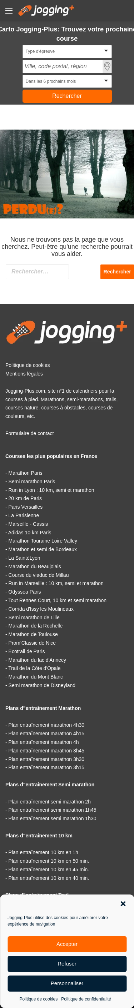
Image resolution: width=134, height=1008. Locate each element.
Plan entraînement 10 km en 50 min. (49, 861)
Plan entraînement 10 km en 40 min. (49, 878)
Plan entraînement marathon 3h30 (46, 759)
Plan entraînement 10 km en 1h (43, 852)
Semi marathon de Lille (34, 617)
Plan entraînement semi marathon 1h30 (52, 818)
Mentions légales (24, 374)
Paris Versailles (26, 507)
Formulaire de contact (29, 433)
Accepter (67, 944)
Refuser (67, 964)
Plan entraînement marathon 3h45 (46, 751)
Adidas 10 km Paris (29, 532)
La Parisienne (24, 515)
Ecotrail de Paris (27, 651)
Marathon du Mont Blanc (36, 677)
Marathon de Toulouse (33, 634)
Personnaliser (67, 983)
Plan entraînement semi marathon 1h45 (52, 810)
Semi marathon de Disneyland (42, 685)
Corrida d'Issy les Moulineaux (41, 609)
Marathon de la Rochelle (36, 626)
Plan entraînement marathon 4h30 (46, 725)
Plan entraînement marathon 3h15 (46, 767)
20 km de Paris (25, 498)
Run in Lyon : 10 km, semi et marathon (51, 490)
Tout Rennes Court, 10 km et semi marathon (57, 600)
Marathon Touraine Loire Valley (43, 541)
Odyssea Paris (25, 592)
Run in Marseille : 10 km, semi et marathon (56, 583)
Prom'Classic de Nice (32, 643)
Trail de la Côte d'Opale (34, 668)
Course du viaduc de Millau (39, 575)
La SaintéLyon (24, 558)
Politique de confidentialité (86, 999)
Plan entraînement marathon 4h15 (46, 733)
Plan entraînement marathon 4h (44, 742)
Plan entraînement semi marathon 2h (50, 802)
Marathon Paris (26, 473)
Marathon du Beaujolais (35, 566)
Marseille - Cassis (28, 524)
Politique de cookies (38, 999)
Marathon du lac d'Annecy (37, 660)
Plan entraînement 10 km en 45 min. (49, 869)
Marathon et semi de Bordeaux (43, 549)
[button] (122, 903)
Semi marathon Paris (32, 481)
